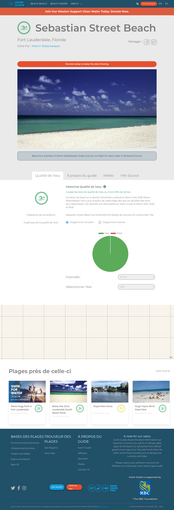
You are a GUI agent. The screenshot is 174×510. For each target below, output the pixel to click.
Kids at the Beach (20, 459)
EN (160, 3)
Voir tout (163, 371)
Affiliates (82, 453)
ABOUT (75, 3)
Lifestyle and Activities (23, 448)
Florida (59, 39)
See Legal (103, 507)
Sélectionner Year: (79, 287)
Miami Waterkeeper (46, 46)
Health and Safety (20, 453)
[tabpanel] (87, 238)
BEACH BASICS (39, 3)
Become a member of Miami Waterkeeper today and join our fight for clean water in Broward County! (87, 156)
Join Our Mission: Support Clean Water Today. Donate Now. (87, 11)
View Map (49, 453)
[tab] (47, 175)
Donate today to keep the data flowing (87, 64)
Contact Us (84, 469)
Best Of (15, 464)
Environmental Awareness (25, 443)
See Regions (51, 447)
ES (166, 3)
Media (81, 464)
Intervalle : (73, 277)
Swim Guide (84, 447)
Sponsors (83, 458)
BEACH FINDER (59, 3)
